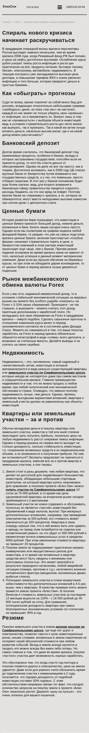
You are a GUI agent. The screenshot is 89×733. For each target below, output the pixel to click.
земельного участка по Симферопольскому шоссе (46, 372)
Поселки (32, 7)
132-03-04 (75, 6)
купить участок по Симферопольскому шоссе (40, 489)
